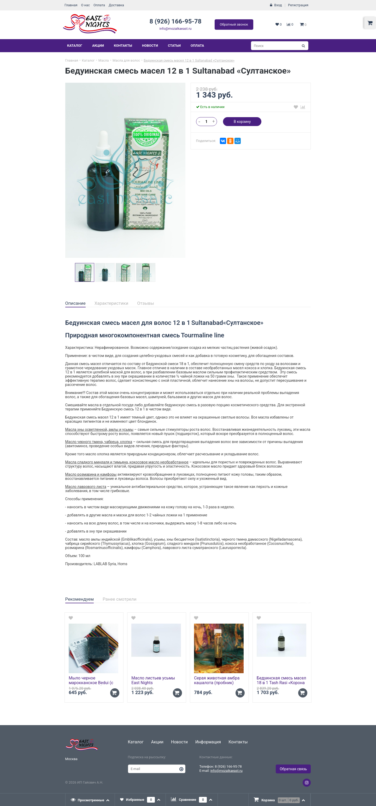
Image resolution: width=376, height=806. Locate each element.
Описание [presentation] (75, 303)
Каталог (74, 45)
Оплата (99, 5)
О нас (85, 5)
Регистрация (298, 5)
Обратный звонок (234, 24)
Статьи (174, 45)
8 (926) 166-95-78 (175, 21)
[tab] (75, 303)
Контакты (123, 45)
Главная (70, 5)
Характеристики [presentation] (111, 303)
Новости (150, 45)
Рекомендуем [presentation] (79, 599)
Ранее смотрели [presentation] (119, 599)
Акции (98, 45)
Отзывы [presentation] (145, 303)
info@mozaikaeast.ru (176, 29)
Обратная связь (293, 769)
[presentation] (90, 799)
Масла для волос (126, 60)
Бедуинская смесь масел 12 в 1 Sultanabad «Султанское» (189, 60)
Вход (278, 5)
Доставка (116, 5)
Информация (208, 741)
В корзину (242, 122)
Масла (103, 60)
